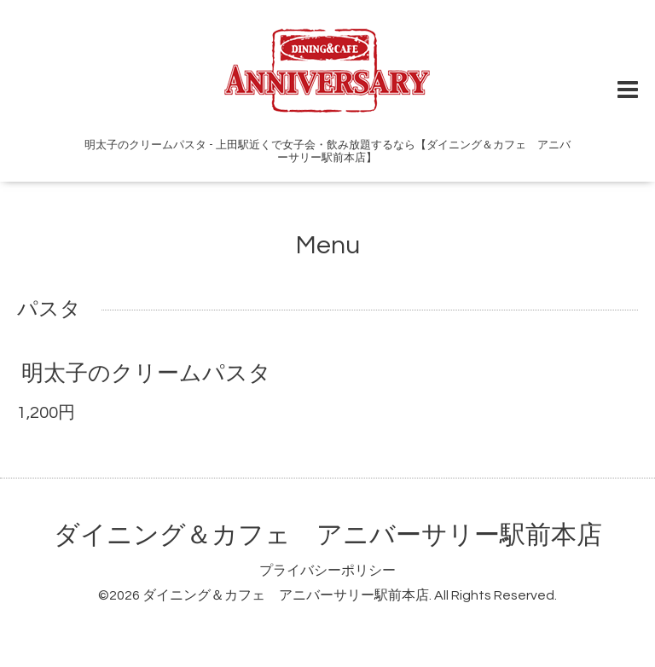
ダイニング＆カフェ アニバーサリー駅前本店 (328, 535)
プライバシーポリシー (327, 570)
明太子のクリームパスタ (146, 373)
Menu (328, 245)
